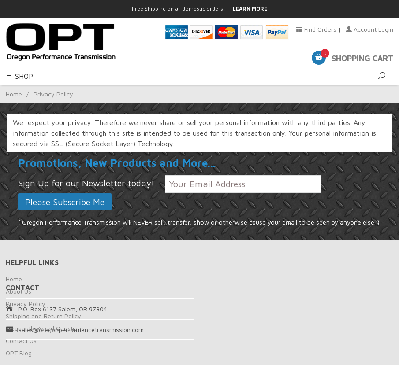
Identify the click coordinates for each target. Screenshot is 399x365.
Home (14, 279)
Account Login (369, 29)
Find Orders (316, 29)
